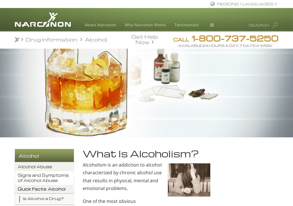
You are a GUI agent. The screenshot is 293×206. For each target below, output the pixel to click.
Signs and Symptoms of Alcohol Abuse (43, 178)
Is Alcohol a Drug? (43, 198)
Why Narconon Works (145, 24)
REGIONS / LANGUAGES (245, 3)
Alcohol (29, 156)
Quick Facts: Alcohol (42, 189)
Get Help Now (144, 39)
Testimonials (187, 24)
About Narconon (100, 24)
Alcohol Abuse (35, 166)
